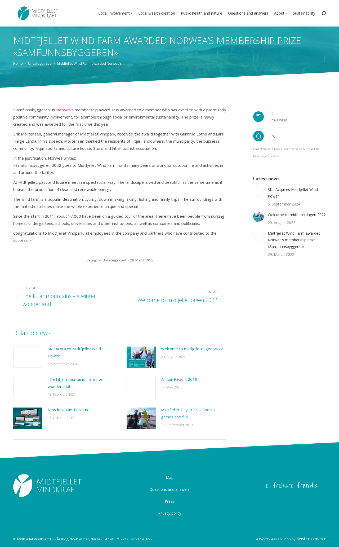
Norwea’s (65, 109)
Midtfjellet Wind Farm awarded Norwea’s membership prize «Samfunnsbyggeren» (294, 240)
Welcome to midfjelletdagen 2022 (192, 348)
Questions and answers (169, 489)
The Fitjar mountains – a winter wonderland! (76, 383)
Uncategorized (114, 260)
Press (169, 501)
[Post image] (27, 357)
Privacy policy (169, 513)
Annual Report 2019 (179, 379)
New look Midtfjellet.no (69, 409)
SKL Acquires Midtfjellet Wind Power (74, 352)
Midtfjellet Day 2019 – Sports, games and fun (188, 413)
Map (169, 477)
